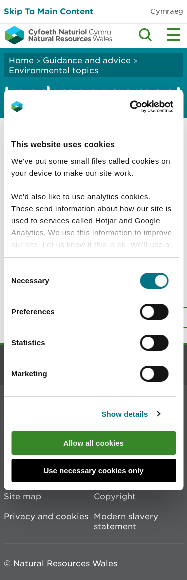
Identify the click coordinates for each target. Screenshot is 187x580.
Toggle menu (173, 34)
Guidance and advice (87, 60)
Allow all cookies (93, 443)
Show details (124, 414)
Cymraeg (166, 11)
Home (21, 60)
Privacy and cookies (46, 516)
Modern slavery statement (126, 521)
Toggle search (145, 34)
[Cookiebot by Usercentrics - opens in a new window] (147, 107)
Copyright (115, 496)
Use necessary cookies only (93, 470)
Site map (22, 496)
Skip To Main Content (48, 11)
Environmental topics (53, 70)
